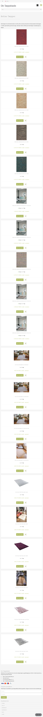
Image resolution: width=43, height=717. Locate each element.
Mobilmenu (37, 5)
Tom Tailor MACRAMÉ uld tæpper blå (21, 364)
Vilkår (3, 714)
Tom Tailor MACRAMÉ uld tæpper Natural (21, 428)
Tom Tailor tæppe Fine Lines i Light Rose (21, 619)
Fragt (3, 712)
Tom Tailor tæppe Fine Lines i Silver (21, 651)
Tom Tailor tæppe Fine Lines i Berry (21, 555)
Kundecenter (40, 1)
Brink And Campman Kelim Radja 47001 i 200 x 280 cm (21, 269)
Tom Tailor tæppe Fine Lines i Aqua (21, 492)
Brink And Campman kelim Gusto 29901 (21, 78)
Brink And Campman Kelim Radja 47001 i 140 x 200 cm (21, 205)
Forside (3, 703)
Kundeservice (4, 709)
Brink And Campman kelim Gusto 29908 (21, 173)
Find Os (3, 705)
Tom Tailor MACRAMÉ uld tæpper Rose (21, 460)
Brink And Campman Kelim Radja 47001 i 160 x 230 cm (21, 237)
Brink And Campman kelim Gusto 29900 (21, 46)
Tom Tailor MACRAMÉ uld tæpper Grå (21, 396)
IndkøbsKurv (4, 707)
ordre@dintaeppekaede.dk (9, 681)
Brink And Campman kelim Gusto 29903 (21, 110)
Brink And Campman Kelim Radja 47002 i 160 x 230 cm (21, 332)
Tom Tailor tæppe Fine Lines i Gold (21, 587)
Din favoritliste (2, 1)
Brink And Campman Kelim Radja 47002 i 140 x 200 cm (21, 301)
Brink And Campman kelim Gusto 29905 (21, 141)
